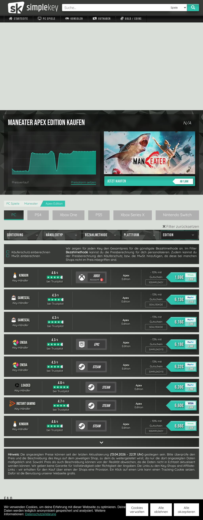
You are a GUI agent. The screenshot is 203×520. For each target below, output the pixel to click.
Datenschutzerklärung (40, 514)
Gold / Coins (131, 19)
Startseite (18, 19)
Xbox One (68, 127)
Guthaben (101, 19)
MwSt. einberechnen (23, 168)
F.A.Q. (82, 494)
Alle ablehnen (161, 510)
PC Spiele (46, 19)
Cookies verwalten (137, 510)
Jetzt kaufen (150, 93)
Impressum (21, 494)
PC (13, 127)
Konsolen (74, 19)
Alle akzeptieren (186, 510)
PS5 (99, 127)
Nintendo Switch (177, 127)
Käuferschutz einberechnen (28, 164)
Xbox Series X (133, 127)
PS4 (38, 127)
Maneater (31, 116)
